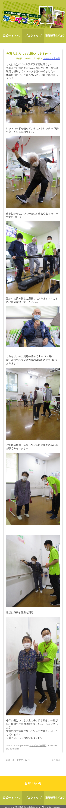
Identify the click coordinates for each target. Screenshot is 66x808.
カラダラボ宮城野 (51, 58)
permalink (14, 749)
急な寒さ (57, 760)
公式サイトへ (11, 35)
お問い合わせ (33, 782)
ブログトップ (33, 35)
